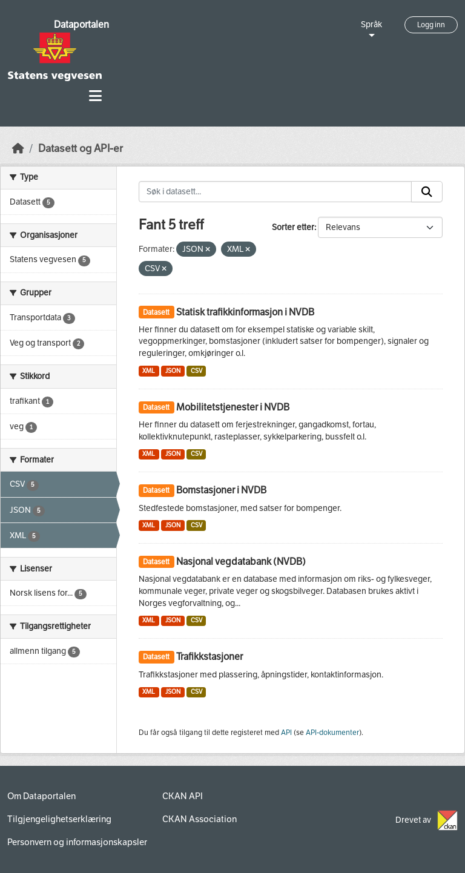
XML (148, 371)
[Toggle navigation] (95, 96)
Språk (371, 24)
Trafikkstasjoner (209, 656)
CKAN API (182, 796)
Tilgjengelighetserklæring (59, 819)
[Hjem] (18, 148)
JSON (172, 371)
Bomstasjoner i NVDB (221, 490)
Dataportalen (81, 24)
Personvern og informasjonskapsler (77, 842)
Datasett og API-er (80, 148)
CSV (196, 371)
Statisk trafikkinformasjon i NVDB (245, 312)
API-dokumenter (332, 732)
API (286, 732)
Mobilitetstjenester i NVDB (232, 407)
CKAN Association (199, 819)
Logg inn (431, 25)
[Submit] (427, 192)
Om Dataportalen (41, 796)
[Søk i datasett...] (275, 192)
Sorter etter (293, 227)
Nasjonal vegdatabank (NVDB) (241, 561)
